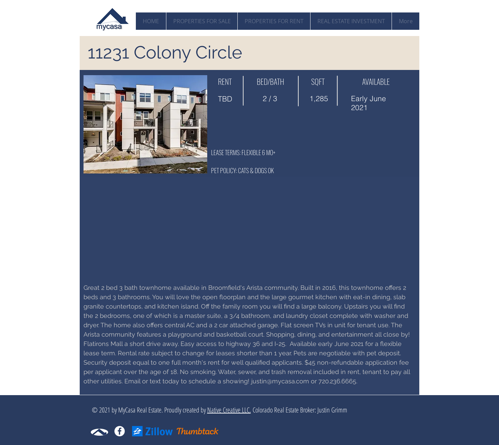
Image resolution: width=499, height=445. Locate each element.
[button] (145, 124)
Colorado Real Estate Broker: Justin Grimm (299, 410)
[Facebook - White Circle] (119, 431)
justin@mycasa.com (280, 381)
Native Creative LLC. (229, 410)
